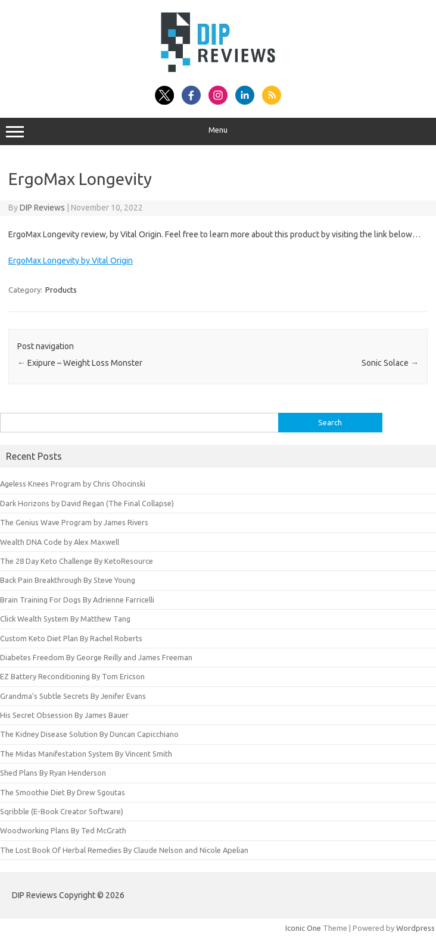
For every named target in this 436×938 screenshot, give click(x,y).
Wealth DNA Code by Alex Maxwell (59, 542)
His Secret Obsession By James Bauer (64, 715)
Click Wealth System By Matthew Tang (65, 618)
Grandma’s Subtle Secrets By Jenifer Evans (73, 696)
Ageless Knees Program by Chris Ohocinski (72, 483)
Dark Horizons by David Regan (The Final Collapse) (87, 503)
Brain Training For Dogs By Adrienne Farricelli (77, 599)
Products (61, 290)
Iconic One (303, 928)
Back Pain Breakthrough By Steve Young (67, 580)
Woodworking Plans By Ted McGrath (63, 830)
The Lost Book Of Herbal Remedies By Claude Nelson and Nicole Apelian (124, 850)
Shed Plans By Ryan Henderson (53, 772)
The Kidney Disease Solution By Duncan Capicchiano (89, 734)
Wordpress (415, 928)
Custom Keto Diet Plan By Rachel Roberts (71, 638)
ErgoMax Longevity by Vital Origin (70, 260)
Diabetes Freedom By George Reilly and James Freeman (96, 657)
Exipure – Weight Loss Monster (79, 363)
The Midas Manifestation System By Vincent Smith (86, 753)
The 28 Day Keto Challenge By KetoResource (76, 561)
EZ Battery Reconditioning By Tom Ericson (72, 676)
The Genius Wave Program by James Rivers (74, 522)
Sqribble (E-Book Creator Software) (61, 811)
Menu (218, 131)
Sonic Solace (390, 363)
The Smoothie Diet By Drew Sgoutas (62, 792)
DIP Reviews (42, 207)
